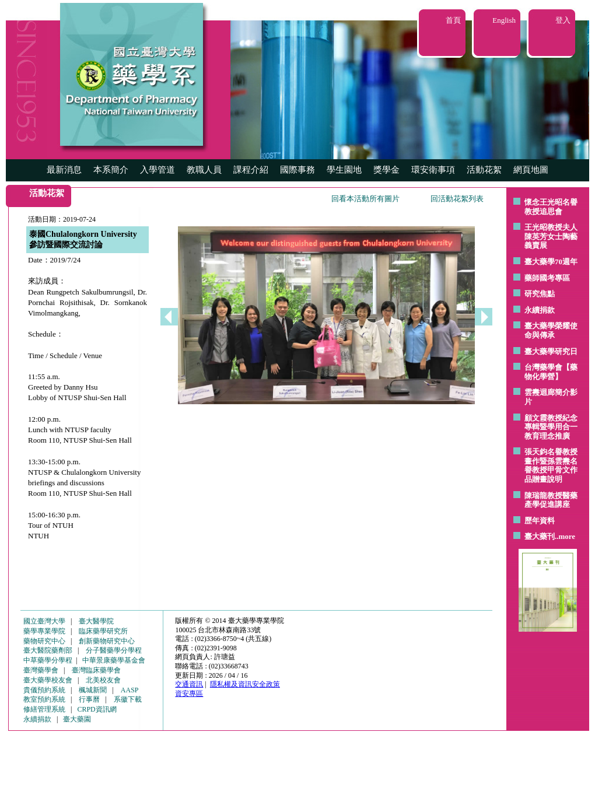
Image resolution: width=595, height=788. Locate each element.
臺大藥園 (77, 719)
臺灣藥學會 (40, 670)
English (504, 20)
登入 (562, 20)
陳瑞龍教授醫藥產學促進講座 (551, 500)
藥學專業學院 (44, 631)
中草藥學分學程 (47, 660)
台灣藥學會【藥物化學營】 (551, 372)
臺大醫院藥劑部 (47, 650)
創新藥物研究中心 (107, 641)
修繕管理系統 (44, 709)
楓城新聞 (93, 690)
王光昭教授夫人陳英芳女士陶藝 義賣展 (551, 236)
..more (565, 536)
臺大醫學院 (96, 621)
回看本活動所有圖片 (365, 198)
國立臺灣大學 (44, 621)
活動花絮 (484, 169)
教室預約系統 (44, 699)
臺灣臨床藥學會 (96, 670)
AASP (130, 690)
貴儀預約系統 (44, 690)
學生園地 (344, 169)
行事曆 (89, 699)
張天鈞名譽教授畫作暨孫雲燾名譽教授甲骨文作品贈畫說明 (551, 465)
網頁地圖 (530, 169)
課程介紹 (250, 169)
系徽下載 (128, 699)
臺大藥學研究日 (551, 351)
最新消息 (64, 169)
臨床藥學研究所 (103, 631)
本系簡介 (110, 169)
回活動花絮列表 (457, 198)
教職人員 (204, 169)
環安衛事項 (433, 169)
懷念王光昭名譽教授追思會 (551, 207)
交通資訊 (189, 684)
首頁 (453, 20)
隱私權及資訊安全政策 (245, 684)
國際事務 (297, 169)
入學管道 (157, 169)
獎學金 (386, 169)
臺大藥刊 (539, 536)
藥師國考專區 (547, 278)
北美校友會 (103, 680)
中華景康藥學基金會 (113, 660)
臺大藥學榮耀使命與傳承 (551, 330)
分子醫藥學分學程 (114, 650)
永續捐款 (539, 310)
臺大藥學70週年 (551, 261)
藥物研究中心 (44, 641)
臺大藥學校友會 (47, 680)
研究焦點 (539, 293)
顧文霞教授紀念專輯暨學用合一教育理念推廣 (551, 427)
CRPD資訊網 (96, 709)
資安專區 (189, 693)
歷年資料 (539, 520)
